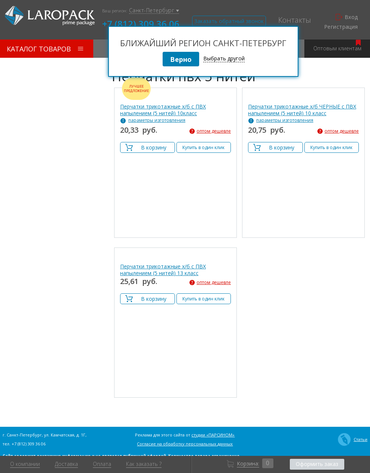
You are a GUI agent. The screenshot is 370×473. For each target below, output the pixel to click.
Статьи (352, 439)
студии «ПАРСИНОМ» (213, 435)
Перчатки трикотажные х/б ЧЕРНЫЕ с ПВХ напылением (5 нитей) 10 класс (302, 110)
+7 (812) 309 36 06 (140, 23)
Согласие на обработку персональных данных (185, 444)
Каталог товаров (45, 48)
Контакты (294, 20)
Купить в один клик (203, 147)
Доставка (66, 464)
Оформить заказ (317, 463)
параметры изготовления (156, 120)
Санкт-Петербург (154, 10)
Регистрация (341, 26)
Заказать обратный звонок (229, 21)
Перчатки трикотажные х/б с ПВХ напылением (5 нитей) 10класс (163, 110)
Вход (347, 17)
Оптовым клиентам (337, 46)
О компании (25, 464)
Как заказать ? (144, 464)
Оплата (102, 464)
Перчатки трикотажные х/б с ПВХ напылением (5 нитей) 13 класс (163, 270)
